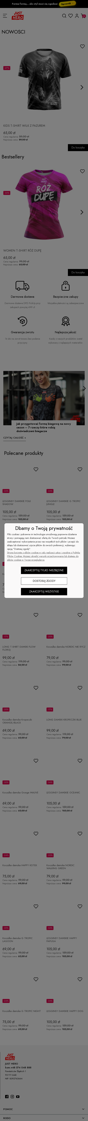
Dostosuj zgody (44, 581)
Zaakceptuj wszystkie (44, 591)
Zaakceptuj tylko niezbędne (44, 570)
